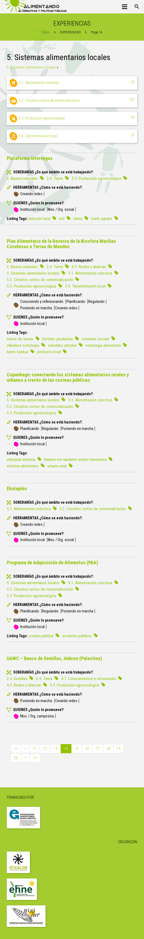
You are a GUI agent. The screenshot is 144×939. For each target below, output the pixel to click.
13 (55, 749)
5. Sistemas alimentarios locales (31, 67)
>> (35, 758)
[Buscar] (137, 6)
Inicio (46, 32)
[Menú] (125, 6)
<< (16, 749)
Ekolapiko (17, 488)
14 (66, 749)
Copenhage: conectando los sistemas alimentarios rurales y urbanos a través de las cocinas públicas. (68, 377)
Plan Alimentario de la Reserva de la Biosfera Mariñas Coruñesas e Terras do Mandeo (61, 243)
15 (76, 749)
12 (45, 749)
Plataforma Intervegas (30, 158)
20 (16, 758)
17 (98, 749)
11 (34, 749)
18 (108, 749)
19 (119, 749)
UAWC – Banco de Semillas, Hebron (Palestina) (54, 658)
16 (87, 749)
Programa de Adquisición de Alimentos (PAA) (52, 562)
